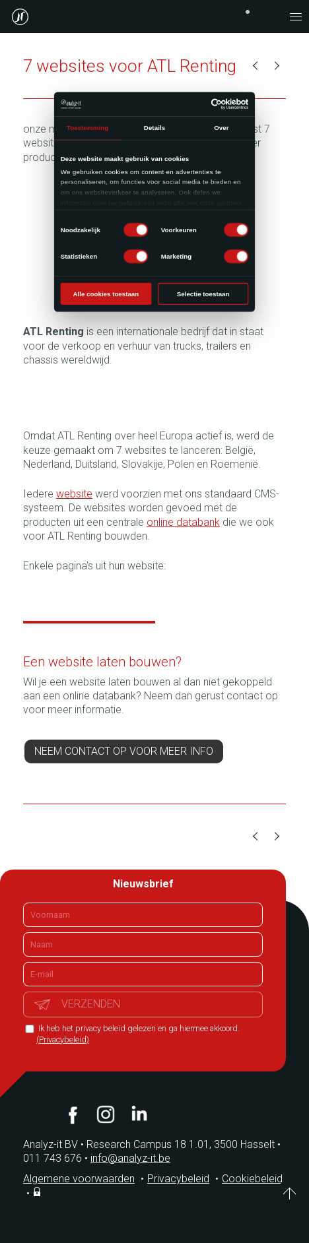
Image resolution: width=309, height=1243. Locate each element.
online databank (183, 522)
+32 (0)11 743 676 (248, 12)
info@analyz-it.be (130, 1158)
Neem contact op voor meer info (123, 751)
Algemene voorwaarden (79, 1178)
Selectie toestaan (203, 294)
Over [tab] (221, 127)
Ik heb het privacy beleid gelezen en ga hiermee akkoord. (138, 1033)
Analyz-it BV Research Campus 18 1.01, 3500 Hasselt (149, 1144)
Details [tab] (154, 127)
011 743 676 (56, 1158)
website (74, 494)
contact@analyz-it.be (269, 16)
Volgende (276, 66)
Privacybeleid (178, 1178)
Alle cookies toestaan (106, 294)
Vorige (256, 66)
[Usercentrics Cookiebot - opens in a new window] (211, 104)
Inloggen (38, 1191)
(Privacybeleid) (62, 1039)
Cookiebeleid (252, 1178)
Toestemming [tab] (87, 127)
